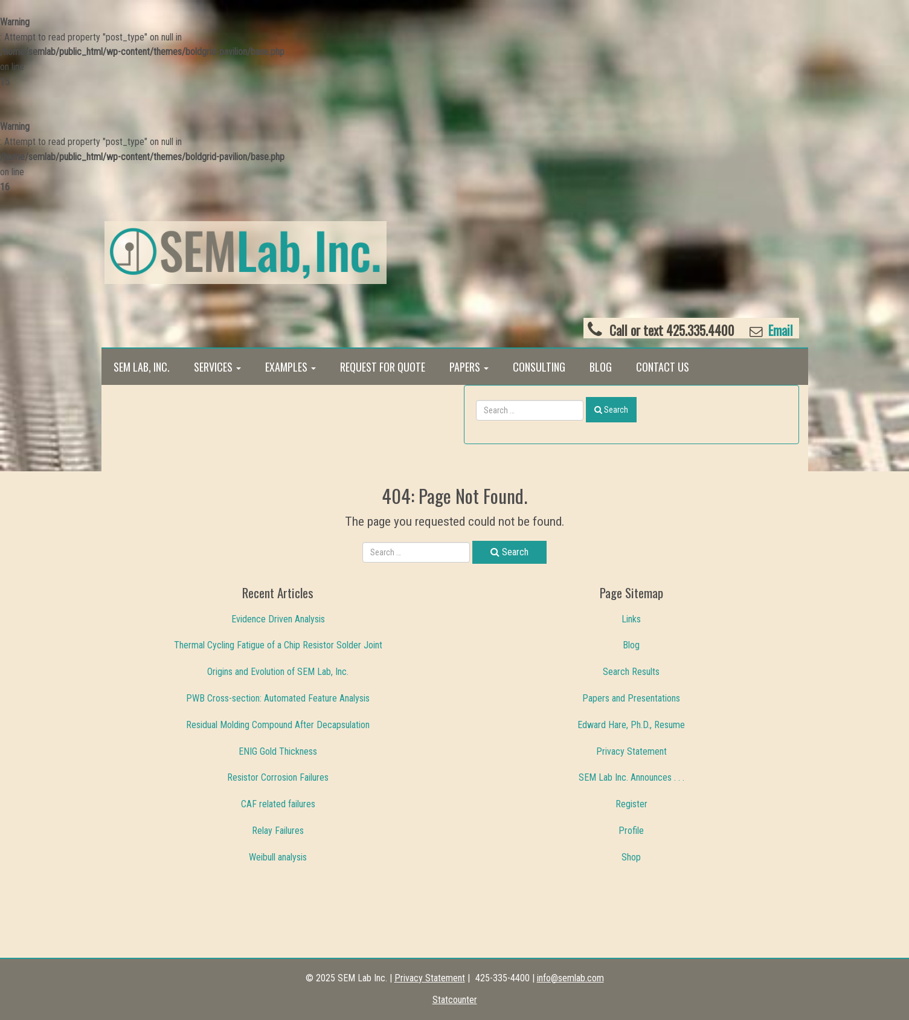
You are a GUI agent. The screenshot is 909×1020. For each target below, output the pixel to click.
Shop (631, 857)
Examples (290, 367)
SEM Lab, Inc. (142, 367)
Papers (469, 367)
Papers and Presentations (631, 698)
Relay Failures (278, 830)
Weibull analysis (278, 857)
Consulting (539, 367)
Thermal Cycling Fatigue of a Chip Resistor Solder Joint (278, 645)
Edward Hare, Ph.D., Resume (631, 725)
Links (631, 619)
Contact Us (662, 367)
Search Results (631, 671)
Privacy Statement (631, 751)
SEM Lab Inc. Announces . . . (631, 777)
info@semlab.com (570, 978)
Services (217, 367)
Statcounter (454, 999)
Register (631, 804)
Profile (631, 830)
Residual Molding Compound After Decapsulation (278, 725)
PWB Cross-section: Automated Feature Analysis (278, 698)
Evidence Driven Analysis (278, 619)
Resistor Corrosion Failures (278, 777)
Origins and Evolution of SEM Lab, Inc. (278, 671)
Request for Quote (382, 367)
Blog (600, 367)
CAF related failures (278, 804)
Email (779, 330)
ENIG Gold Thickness (278, 751)
